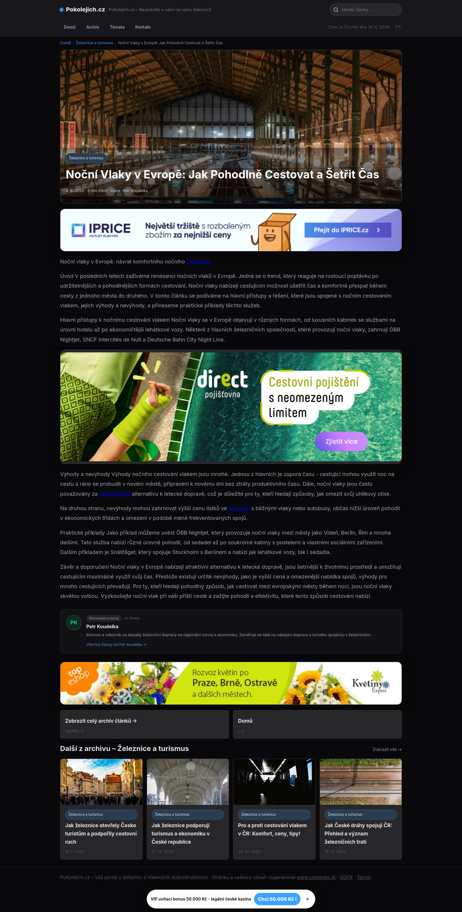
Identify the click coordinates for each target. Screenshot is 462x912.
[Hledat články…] (369, 9)
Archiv (92, 26)
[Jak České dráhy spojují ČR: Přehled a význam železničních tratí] (361, 809)
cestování (199, 261)
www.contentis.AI (316, 877)
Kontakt (143, 26)
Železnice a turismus (94, 42)
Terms (363, 877)
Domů (70, 26)
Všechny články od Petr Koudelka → (116, 644)
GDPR (346, 877)
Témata (117, 26)
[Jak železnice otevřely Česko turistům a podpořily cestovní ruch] (101, 809)
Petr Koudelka (102, 626)
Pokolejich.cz (85, 9)
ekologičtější (115, 494)
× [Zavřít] (307, 899)
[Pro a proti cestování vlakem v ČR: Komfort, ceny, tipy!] (274, 809)
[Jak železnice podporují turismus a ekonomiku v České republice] (188, 809)
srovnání (239, 508)
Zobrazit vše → (387, 749)
